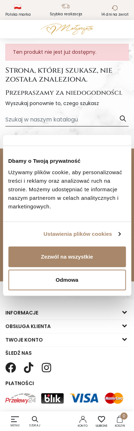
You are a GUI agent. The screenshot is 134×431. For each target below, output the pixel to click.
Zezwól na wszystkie (67, 257)
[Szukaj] (67, 119)
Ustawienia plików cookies (78, 234)
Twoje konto (24, 339)
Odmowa (67, 280)
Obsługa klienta (28, 326)
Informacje (21, 312)
